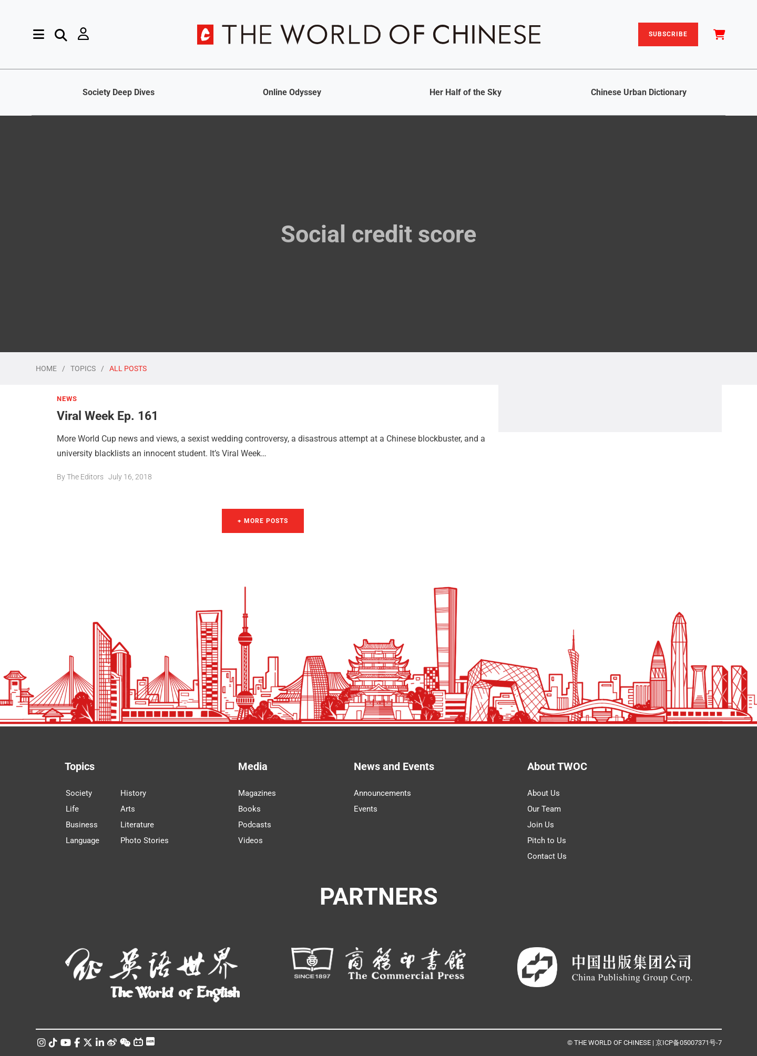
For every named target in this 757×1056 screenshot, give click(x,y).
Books (249, 809)
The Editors (85, 477)
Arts (127, 809)
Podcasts (254, 824)
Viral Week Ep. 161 (107, 416)
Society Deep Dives (119, 92)
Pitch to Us (546, 840)
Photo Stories (144, 840)
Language (82, 840)
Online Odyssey (292, 92)
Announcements (382, 793)
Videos (250, 840)
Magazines (257, 793)
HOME (46, 368)
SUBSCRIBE (668, 34)
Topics (80, 766)
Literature (137, 824)
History (133, 793)
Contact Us (547, 856)
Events (365, 809)
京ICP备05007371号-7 (689, 1043)
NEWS (67, 399)
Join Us (540, 824)
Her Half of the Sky (465, 92)
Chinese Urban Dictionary (639, 92)
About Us (543, 793)
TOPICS (83, 368)
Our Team (544, 809)
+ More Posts (263, 521)
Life (72, 809)
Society (79, 793)
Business (82, 824)
